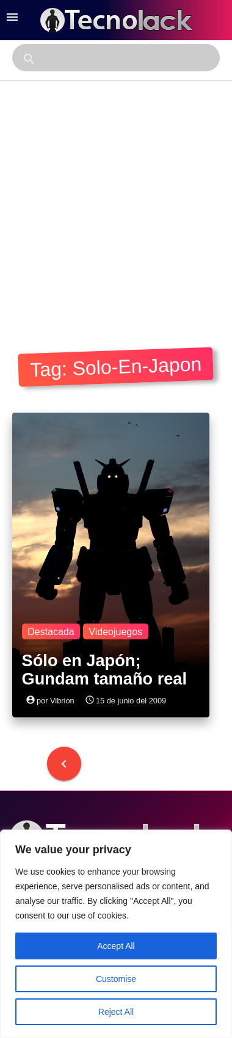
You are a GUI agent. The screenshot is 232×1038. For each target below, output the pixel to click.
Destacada (50, 632)
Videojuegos (115, 632)
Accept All (115, 946)
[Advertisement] (114, 201)
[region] (116, 934)
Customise (116, 979)
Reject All (116, 1012)
